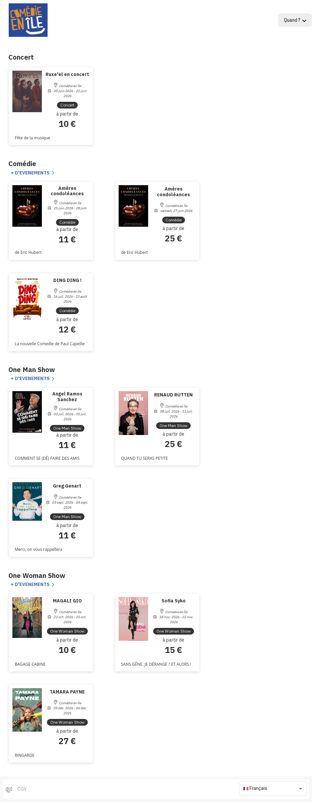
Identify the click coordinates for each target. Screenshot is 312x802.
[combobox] (273, 788)
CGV (22, 789)
